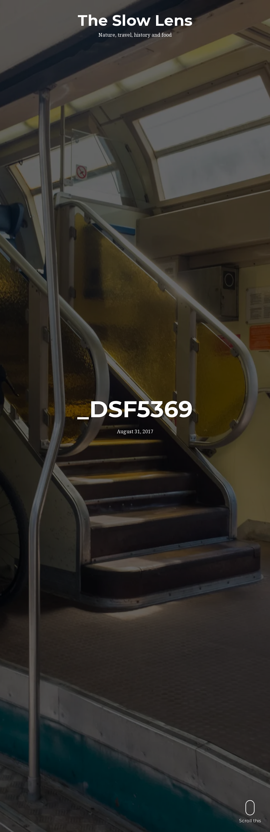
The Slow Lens (135, 20)
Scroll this (250, 811)
